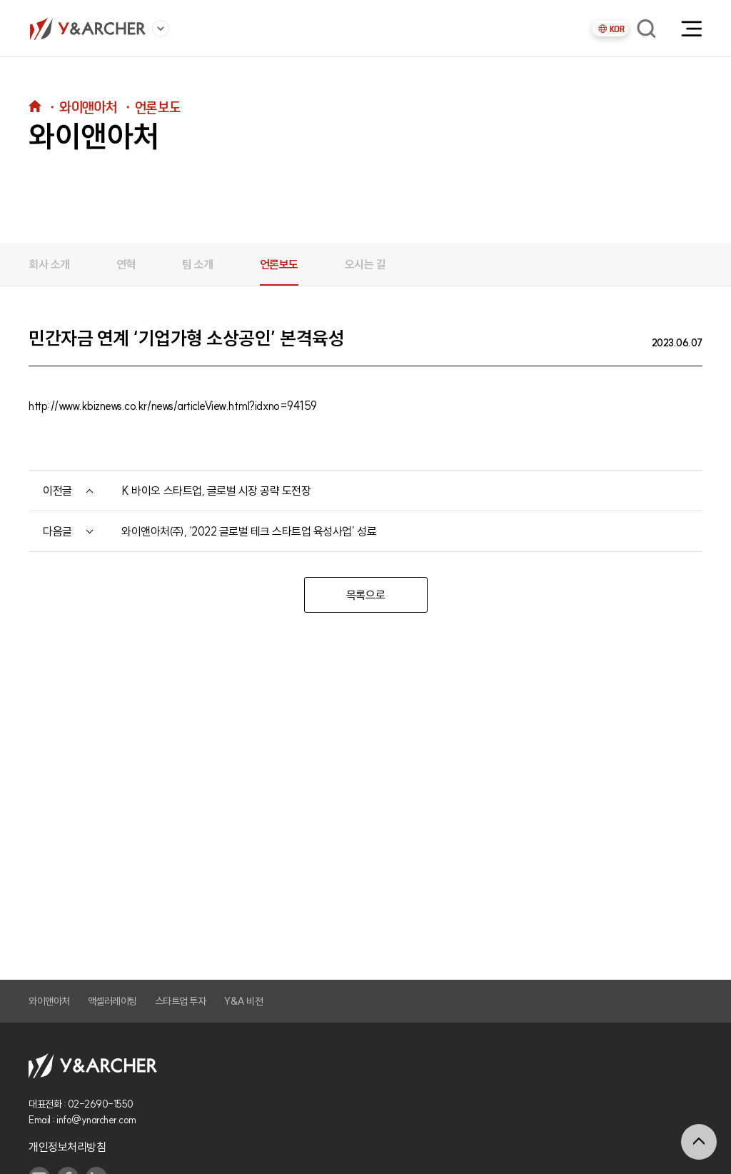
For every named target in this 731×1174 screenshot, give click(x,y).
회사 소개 (49, 264)
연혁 (126, 264)
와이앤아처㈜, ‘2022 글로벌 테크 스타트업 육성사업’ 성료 (248, 531)
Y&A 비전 (243, 1001)
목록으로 (365, 595)
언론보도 (279, 264)
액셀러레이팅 (112, 1001)
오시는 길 (365, 264)
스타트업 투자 (180, 1001)
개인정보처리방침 (67, 1147)
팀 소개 (197, 264)
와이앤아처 (49, 1001)
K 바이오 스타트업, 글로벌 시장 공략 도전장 (216, 490)
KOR (611, 28)
